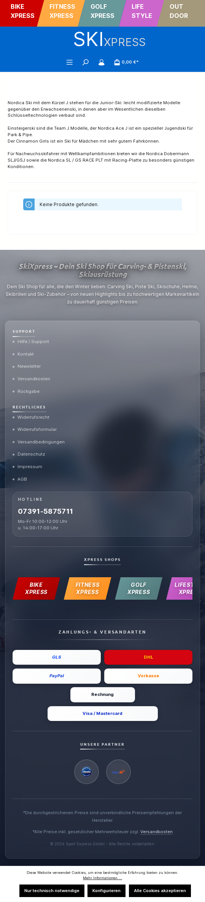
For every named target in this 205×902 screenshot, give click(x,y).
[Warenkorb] (126, 62)
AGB (20, 479)
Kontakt (23, 354)
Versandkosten (31, 378)
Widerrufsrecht (31, 417)
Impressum (27, 466)
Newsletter (27, 366)
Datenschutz (29, 454)
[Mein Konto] (102, 62)
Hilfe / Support (31, 341)
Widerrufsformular (35, 429)
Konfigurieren (106, 890)
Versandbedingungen (39, 442)
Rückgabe (26, 391)
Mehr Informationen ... (102, 878)
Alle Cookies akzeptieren (160, 890)
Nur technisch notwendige (51, 890)
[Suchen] (86, 62)
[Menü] (70, 62)
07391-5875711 (45, 511)
